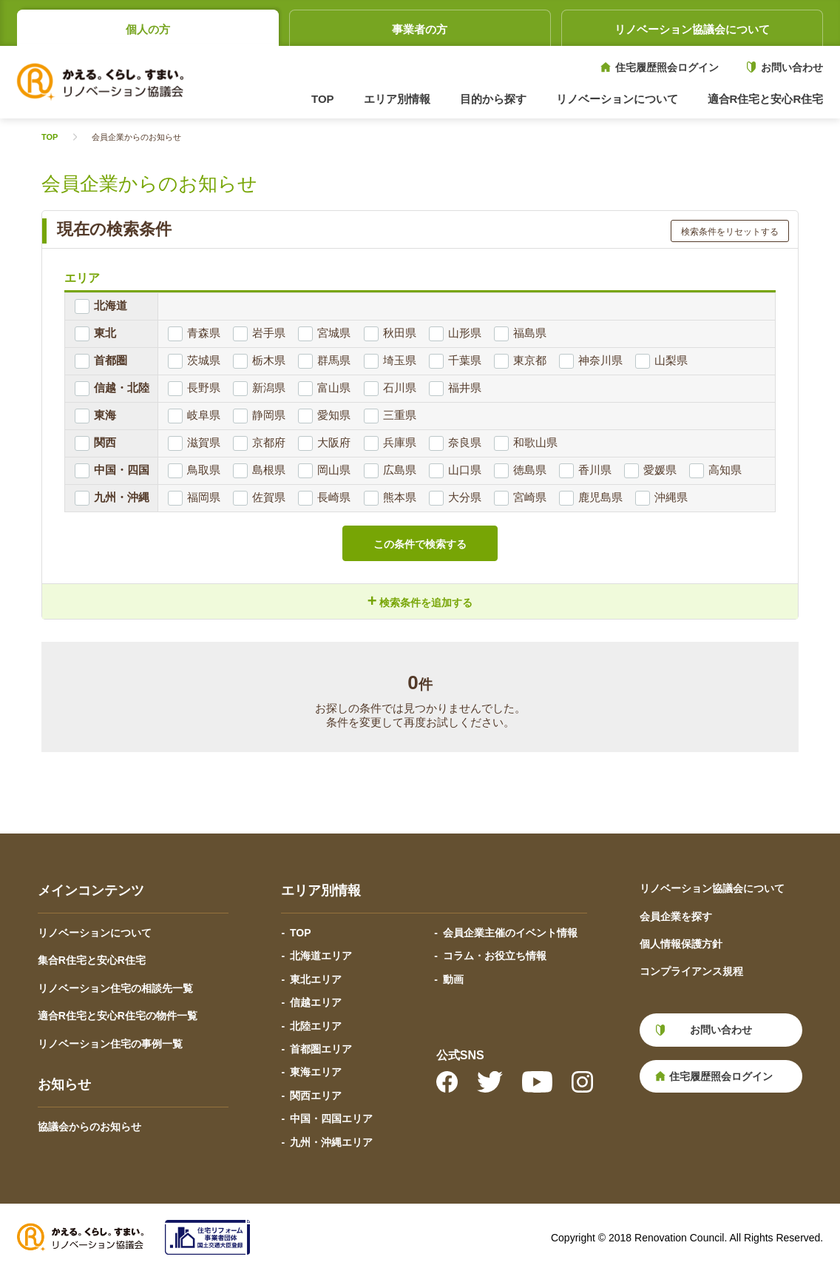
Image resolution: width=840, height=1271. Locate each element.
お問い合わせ (792, 67)
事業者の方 (419, 29)
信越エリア (316, 1002)
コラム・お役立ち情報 (494, 956)
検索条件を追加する (420, 600)
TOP (322, 99)
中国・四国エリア (331, 1118)
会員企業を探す (676, 916)
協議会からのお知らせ (89, 1127)
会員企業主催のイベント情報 (510, 933)
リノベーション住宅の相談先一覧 (115, 988)
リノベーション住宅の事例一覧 (110, 1044)
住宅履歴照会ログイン (667, 67)
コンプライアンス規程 (691, 971)
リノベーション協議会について (692, 29)
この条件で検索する (420, 544)
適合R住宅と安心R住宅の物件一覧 (117, 1016)
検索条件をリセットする (730, 232)
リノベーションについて (95, 933)
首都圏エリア (321, 1049)
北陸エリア (316, 1026)
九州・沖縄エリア (331, 1142)
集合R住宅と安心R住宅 (92, 960)
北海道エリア (321, 956)
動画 (453, 979)
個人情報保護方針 (681, 944)
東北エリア (316, 979)
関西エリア (316, 1095)
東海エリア (316, 1072)
